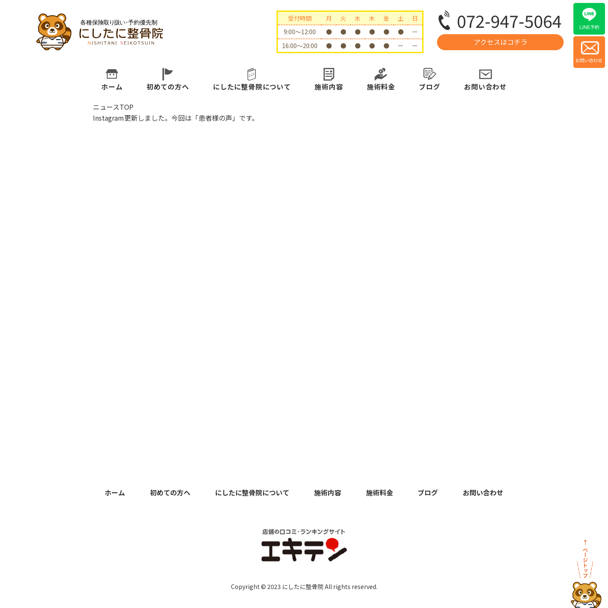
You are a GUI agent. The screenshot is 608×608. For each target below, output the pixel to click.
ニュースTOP (113, 107)
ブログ (429, 86)
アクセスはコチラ (500, 42)
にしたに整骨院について (252, 86)
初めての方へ (168, 86)
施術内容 (329, 86)
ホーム (111, 86)
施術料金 (381, 86)
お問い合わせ (485, 86)
